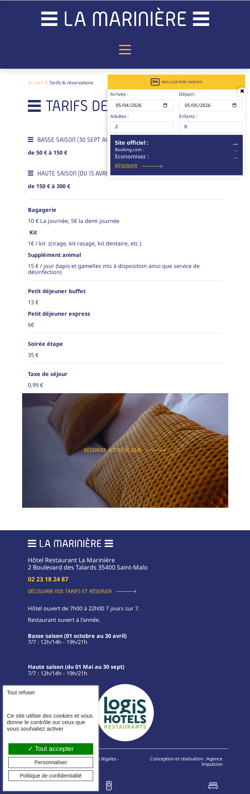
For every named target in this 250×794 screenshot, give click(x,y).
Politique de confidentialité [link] (51, 776)
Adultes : (119, 116)
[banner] (125, 17)
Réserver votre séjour (112, 450)
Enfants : (188, 116)
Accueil (35, 82)
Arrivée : (119, 94)
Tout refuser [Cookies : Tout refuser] (21, 692)
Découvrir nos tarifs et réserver (70, 591)
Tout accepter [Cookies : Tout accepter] (51, 748)
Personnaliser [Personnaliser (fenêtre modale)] (50, 762)
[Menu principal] (125, 50)
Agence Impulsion (212, 761)
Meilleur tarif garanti (176, 82)
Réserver (126, 166)
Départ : (187, 94)
